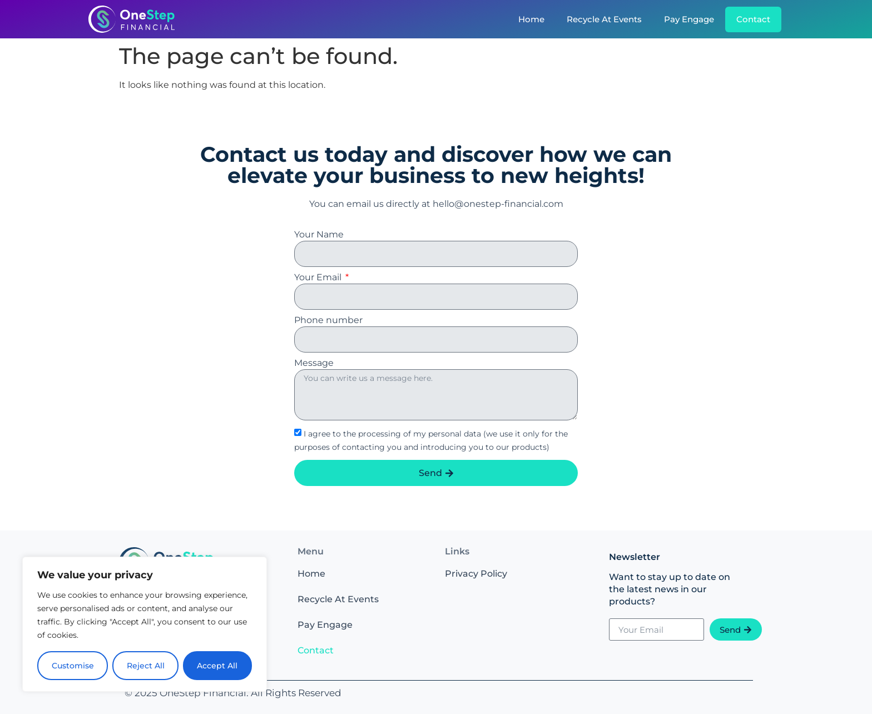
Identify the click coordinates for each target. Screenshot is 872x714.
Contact (753, 19)
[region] (144, 624)
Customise (73, 666)
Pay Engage (689, 19)
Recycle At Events (604, 19)
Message (314, 363)
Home (531, 19)
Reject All (146, 666)
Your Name (319, 235)
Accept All (217, 666)
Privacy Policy (476, 573)
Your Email (319, 277)
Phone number (328, 320)
